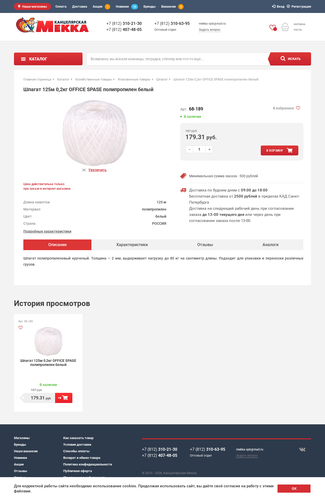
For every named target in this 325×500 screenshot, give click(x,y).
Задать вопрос (209, 29)
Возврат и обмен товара (81, 458)
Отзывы (20, 471)
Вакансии (172, 6)
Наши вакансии (26, 451)
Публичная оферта (77, 471)
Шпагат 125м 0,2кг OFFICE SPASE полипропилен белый (48, 363)
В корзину (63, 398)
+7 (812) (124, 23)
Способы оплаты (76, 451)
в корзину (274, 150)
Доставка (79, 6)
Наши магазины (34, 6)
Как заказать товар (78, 438)
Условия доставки (77, 444)
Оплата (61, 6)
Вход (278, 6)
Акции (101, 6)
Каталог (38, 59)
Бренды (149, 6)
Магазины (22, 438)
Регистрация (299, 6)
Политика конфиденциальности (87, 464)
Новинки (127, 6)
